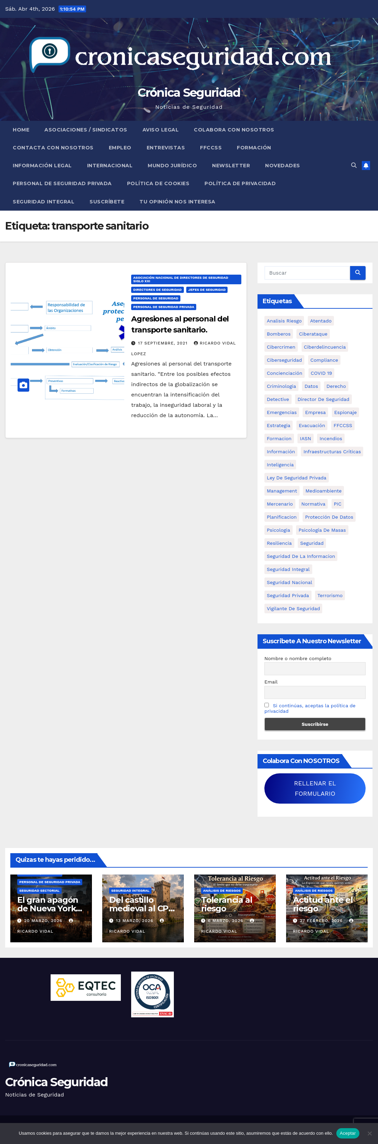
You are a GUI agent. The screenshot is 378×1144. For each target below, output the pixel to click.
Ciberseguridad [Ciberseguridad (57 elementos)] (284, 360)
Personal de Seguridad (155, 298)
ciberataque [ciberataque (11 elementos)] (313, 334)
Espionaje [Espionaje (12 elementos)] (345, 412)
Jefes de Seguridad (207, 290)
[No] (369, 1133)
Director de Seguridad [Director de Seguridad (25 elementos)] (323, 399)
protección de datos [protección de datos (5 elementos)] (329, 517)
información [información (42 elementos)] (281, 451)
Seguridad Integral (43, 202)
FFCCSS (211, 148)
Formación (254, 148)
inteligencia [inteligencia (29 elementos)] (280, 464)
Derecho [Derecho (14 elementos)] (336, 386)
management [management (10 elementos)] (282, 491)
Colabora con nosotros (234, 130)
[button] (354, 165)
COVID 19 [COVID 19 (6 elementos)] (321, 373)
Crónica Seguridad (189, 92)
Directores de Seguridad (157, 290)
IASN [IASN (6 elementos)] (305, 438)
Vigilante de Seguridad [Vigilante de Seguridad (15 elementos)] (293, 608)
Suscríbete (107, 202)
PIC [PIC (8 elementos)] (338, 504)
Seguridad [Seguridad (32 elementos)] (312, 543)
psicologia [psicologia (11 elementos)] (278, 530)
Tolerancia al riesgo (226, 904)
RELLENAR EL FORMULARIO (315, 788)
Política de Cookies (158, 183)
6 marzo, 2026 (226, 920)
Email (270, 682)
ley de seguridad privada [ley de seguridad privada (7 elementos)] (296, 477)
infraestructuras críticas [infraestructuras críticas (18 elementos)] (332, 451)
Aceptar (348, 1133)
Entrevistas (166, 148)
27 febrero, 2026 (322, 920)
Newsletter (231, 165)
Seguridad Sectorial (39, 890)
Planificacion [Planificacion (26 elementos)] (282, 517)
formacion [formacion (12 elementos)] (279, 438)
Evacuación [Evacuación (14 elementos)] (312, 425)
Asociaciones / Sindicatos (85, 130)
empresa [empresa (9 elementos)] (315, 412)
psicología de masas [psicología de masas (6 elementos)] (322, 530)
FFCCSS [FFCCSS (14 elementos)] (343, 425)
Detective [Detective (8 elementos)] (278, 399)
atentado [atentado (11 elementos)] (321, 321)
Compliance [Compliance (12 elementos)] (324, 360)
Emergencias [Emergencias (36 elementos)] (282, 412)
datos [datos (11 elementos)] (311, 386)
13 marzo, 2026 (135, 920)
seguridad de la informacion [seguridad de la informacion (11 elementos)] (301, 556)
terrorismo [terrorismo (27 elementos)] (330, 595)
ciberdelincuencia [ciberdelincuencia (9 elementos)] (325, 347)
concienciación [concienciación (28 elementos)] (284, 373)
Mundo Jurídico (172, 165)
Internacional (110, 165)
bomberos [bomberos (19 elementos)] (279, 334)
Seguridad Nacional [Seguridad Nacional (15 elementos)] (289, 582)
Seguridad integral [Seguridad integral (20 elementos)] (288, 569)
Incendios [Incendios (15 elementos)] (330, 438)
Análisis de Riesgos (222, 890)
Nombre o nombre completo (298, 658)
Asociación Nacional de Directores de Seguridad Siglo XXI (180, 279)
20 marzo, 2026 (44, 920)
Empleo (120, 148)
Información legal (42, 165)
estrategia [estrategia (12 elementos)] (278, 425)
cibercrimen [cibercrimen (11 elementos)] (281, 347)
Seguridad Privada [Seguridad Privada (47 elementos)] (288, 595)
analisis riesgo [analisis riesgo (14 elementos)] (284, 321)
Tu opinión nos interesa (177, 202)
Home (21, 130)
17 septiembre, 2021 (163, 343)
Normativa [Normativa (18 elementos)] (313, 504)
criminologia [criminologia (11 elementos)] (281, 386)
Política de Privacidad (240, 183)
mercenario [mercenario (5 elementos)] (280, 504)
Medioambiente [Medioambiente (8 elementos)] (323, 491)
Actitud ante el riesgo (323, 904)
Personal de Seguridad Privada (62, 183)
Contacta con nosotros (53, 148)
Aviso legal (161, 130)
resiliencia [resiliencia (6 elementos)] (279, 543)
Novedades (282, 165)
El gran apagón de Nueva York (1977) (47, 908)
